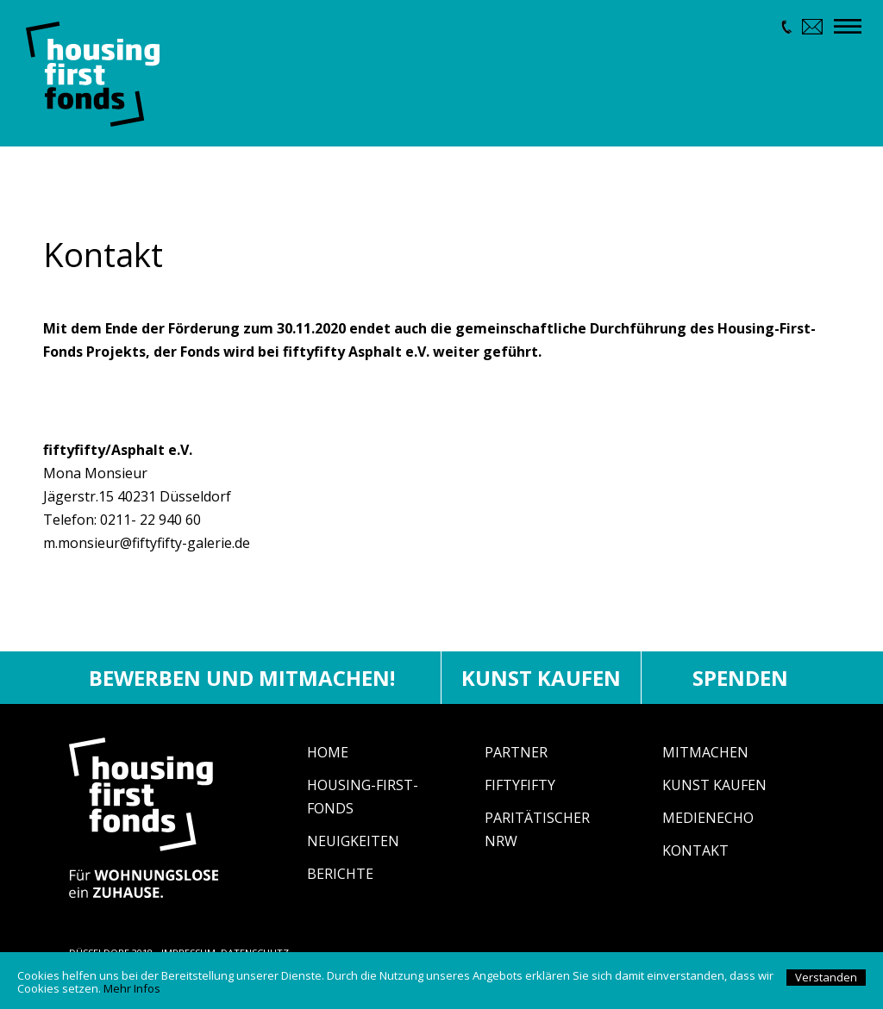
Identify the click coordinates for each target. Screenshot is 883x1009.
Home (327, 760)
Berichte (340, 881)
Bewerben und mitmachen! (242, 685)
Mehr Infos (131, 988)
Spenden (740, 685)
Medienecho (708, 825)
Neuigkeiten (353, 848)
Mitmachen (705, 760)
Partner (516, 760)
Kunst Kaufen (714, 792)
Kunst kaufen (541, 685)
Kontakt (695, 858)
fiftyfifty (520, 792)
